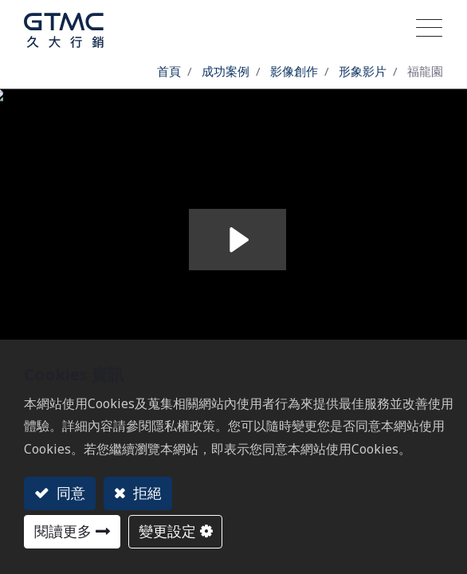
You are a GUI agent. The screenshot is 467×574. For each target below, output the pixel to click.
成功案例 (225, 71)
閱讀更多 (63, 531)
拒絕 (145, 492)
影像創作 (294, 71)
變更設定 (167, 531)
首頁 (169, 71)
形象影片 (363, 71)
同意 (69, 492)
